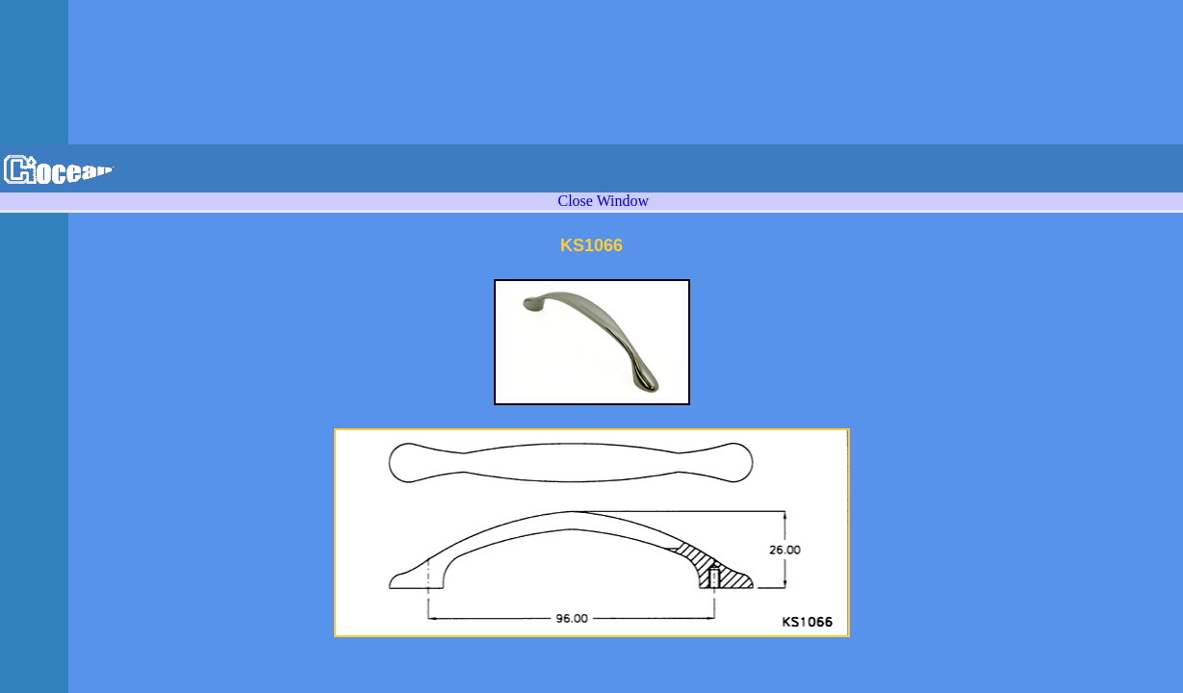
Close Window (603, 200)
